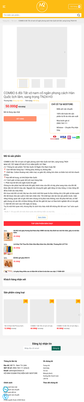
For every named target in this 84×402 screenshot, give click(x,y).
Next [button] (64, 52)
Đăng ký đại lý (47, 373)
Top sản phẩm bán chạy (42, 223)
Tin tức (45, 371)
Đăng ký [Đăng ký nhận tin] (56, 348)
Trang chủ (46, 365)
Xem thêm (42, 217)
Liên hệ (45, 378)
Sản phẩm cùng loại (14, 292)
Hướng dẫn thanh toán (51, 376)
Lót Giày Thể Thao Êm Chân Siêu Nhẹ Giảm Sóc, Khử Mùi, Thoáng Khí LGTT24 (40, 244)
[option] (42, 52)
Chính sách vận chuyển (11, 389)
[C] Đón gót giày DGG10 (21, 258)
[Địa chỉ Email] (42, 348)
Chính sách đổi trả (10, 392)
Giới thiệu (46, 368)
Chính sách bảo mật (10, 387)
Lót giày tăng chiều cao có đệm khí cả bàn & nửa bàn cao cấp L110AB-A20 (38, 271)
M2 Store (22, 400)
